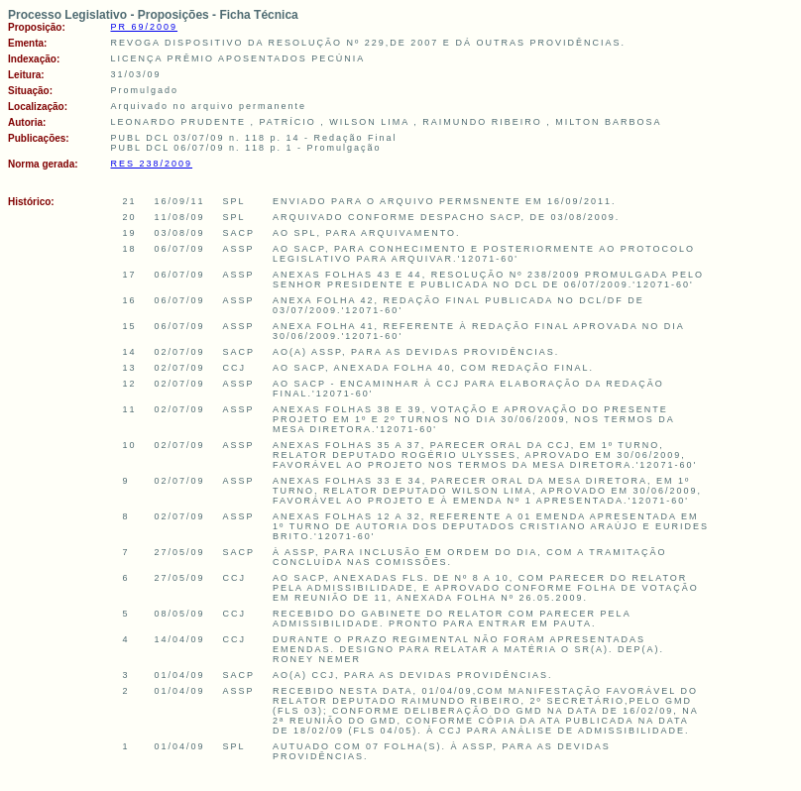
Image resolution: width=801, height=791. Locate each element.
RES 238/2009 (152, 164)
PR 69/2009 (144, 27)
